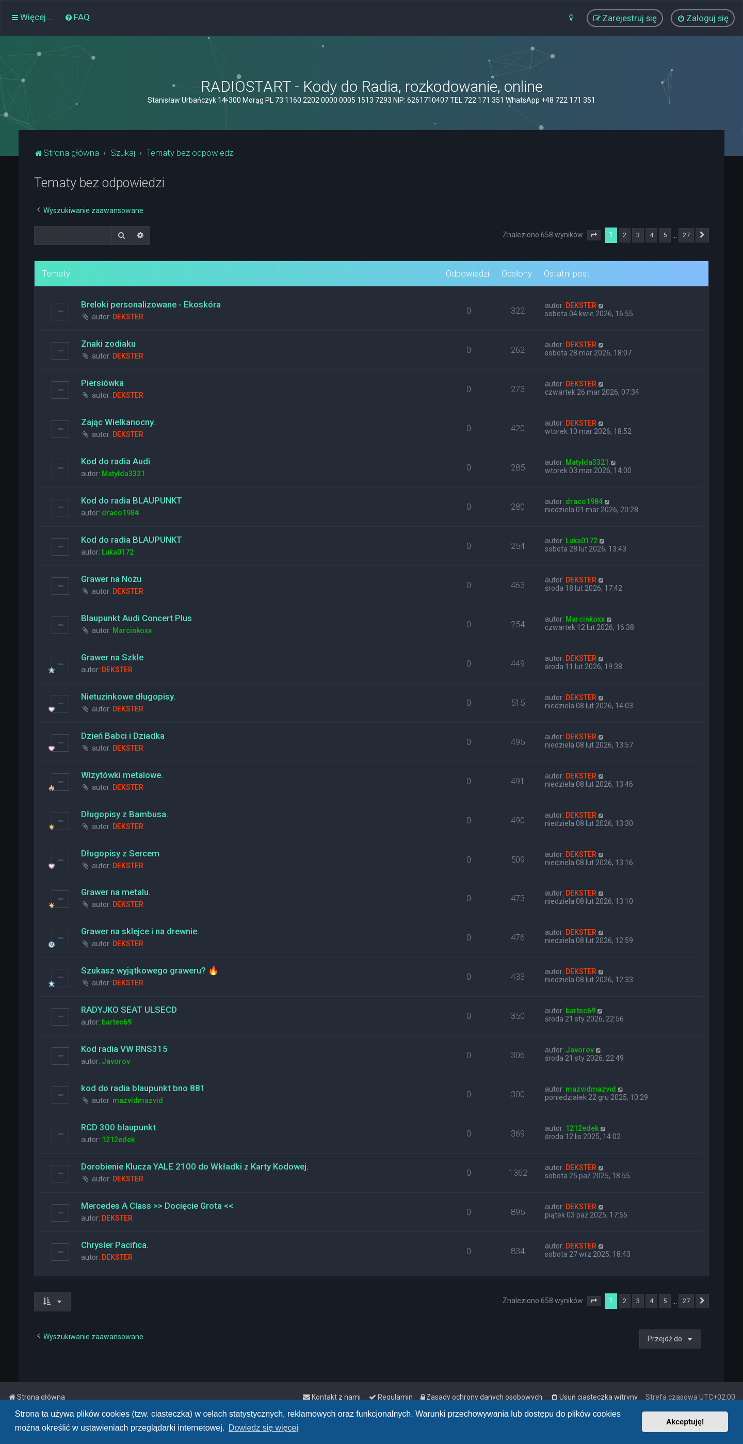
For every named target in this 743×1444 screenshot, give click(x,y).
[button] (594, 235)
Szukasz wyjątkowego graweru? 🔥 (150, 970)
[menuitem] (77, 17)
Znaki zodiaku (108, 343)
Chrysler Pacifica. (115, 1245)
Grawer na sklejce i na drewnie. (140, 931)
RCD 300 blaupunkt (118, 1127)
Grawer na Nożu (111, 579)
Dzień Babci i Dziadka (123, 736)
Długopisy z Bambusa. (124, 814)
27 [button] (686, 235)
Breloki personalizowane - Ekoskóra (151, 304)
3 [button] (638, 235)
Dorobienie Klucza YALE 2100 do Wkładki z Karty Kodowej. (195, 1166)
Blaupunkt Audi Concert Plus (136, 618)
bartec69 (117, 1022)
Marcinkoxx (132, 630)
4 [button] (651, 235)
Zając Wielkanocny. (118, 422)
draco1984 (120, 513)
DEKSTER (127, 317)
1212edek (118, 1139)
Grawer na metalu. (116, 892)
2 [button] (624, 235)
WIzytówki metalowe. (122, 775)
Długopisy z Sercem (120, 853)
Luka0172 (118, 552)
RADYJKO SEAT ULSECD (129, 1009)
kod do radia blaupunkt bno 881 (143, 1088)
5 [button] (665, 235)
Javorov (116, 1061)
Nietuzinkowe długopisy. (128, 696)
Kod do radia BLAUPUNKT (131, 500)
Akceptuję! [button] (685, 1422)
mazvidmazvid (137, 1100)
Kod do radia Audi (115, 461)
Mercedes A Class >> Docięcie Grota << (157, 1205)
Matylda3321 (123, 473)
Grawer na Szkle (112, 657)
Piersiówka (102, 383)
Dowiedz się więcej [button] (263, 1427)
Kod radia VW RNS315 (124, 1049)
